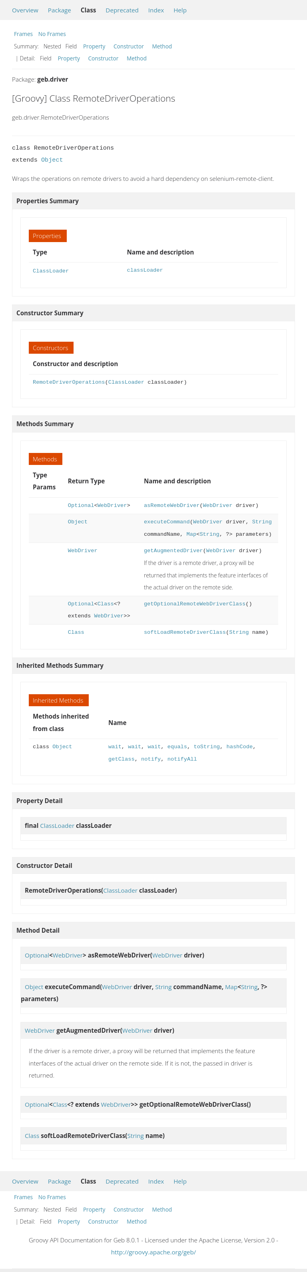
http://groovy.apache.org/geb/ (153, 1251)
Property (94, 46)
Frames (23, 34)
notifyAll (182, 758)
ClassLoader (51, 270)
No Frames (52, 34)
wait (115, 746)
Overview (25, 10)
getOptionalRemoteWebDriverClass (194, 603)
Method (162, 46)
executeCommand (167, 521)
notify (151, 758)
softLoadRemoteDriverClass (185, 631)
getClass (121, 758)
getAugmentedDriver (173, 550)
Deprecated (122, 10)
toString (206, 746)
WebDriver (112, 505)
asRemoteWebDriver (171, 505)
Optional (81, 505)
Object (52, 160)
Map (191, 533)
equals (177, 746)
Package (59, 10)
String (262, 521)
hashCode (239, 746)
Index (156, 10)
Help (180, 10)
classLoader (145, 270)
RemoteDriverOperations (69, 381)
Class (106, 603)
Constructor (129, 46)
